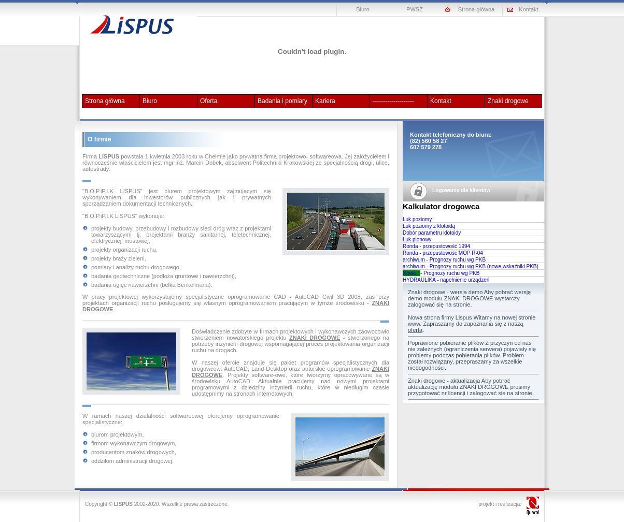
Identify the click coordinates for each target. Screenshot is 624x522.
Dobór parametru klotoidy (432, 233)
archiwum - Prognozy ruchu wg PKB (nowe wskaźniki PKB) (470, 266)
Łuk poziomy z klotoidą (429, 226)
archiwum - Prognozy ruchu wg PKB (444, 260)
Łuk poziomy (417, 219)
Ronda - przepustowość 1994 (436, 246)
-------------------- (393, 101)
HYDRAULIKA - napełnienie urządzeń (446, 280)
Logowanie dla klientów (461, 190)
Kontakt (528, 9)
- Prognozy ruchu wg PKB (441, 273)
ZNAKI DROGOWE (314, 338)
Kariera (325, 101)
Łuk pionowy (417, 239)
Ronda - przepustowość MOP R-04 (443, 253)
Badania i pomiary (282, 101)
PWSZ (414, 9)
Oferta (208, 101)
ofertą (415, 330)
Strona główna (476, 9)
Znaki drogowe (508, 101)
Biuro (363, 9)
